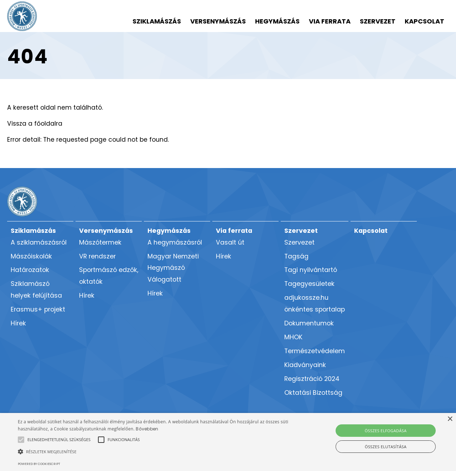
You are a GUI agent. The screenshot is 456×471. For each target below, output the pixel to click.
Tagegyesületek (309, 283)
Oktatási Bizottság (313, 392)
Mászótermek (100, 242)
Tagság (296, 256)
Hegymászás (277, 21)
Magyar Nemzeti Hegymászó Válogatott (173, 268)
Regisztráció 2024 (312, 379)
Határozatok (30, 270)
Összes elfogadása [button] (386, 430)
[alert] (228, 442)
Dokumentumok (309, 323)
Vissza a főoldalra (34, 123)
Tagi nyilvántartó (310, 270)
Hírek (18, 323)
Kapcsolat (424, 21)
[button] (58, 440)
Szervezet (377, 21)
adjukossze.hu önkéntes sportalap (314, 303)
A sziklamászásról (39, 242)
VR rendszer (97, 256)
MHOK (293, 337)
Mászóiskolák (31, 256)
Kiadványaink (305, 365)
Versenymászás (218, 21)
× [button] (449, 419)
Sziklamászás (157, 21)
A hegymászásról (174, 242)
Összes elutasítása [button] (385, 446)
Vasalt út (230, 242)
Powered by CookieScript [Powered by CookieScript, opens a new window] (39, 464)
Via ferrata (330, 21)
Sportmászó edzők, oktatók (108, 276)
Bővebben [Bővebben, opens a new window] (147, 429)
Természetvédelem (314, 351)
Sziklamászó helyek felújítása (36, 289)
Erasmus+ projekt (38, 309)
